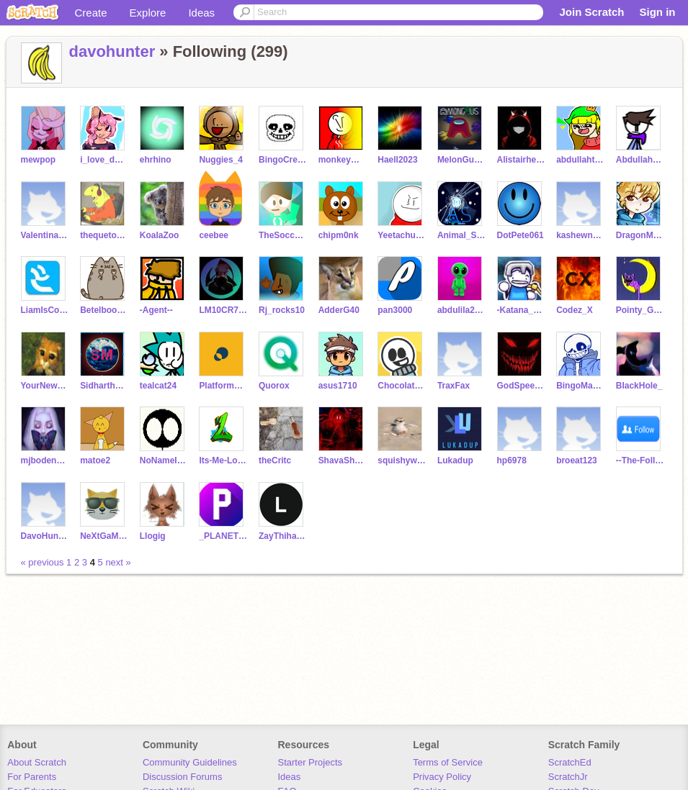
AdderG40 (338, 310)
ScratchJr (568, 776)
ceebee (213, 235)
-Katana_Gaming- (521, 310)
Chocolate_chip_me (401, 386)
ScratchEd (569, 762)
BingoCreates (283, 160)
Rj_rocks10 (282, 310)
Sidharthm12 (104, 386)
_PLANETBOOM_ (223, 536)
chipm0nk (338, 235)
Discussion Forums (183, 776)
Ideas (201, 12)
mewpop (38, 160)
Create (91, 12)
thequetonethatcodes (104, 235)
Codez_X (574, 310)
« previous (44, 562)
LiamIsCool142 (45, 310)
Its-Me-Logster (223, 460)
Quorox (274, 386)
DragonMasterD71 (640, 235)
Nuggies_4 (221, 160)
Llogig (153, 536)
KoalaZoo (159, 235)
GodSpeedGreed (521, 386)
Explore (148, 12)
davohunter (112, 51)
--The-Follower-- (640, 460)
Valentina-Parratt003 (45, 235)
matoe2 (95, 460)
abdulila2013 (461, 310)
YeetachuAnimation (401, 235)
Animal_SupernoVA (461, 235)
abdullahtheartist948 (580, 160)
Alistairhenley (521, 160)
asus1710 (337, 386)
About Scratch (36, 762)
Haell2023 (397, 160)
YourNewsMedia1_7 (45, 386)
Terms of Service (448, 762)
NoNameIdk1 (164, 460)
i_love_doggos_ (104, 160)
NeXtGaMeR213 (104, 536)
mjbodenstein (45, 460)
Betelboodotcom (104, 310)
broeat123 (576, 460)
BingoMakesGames (580, 386)
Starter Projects (310, 762)
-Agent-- (156, 310)
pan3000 (394, 310)
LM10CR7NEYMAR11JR (223, 310)
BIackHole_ (639, 386)
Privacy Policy (442, 776)
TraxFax (453, 386)
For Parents (31, 776)
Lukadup (455, 460)
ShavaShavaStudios (342, 460)
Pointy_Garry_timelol (640, 310)
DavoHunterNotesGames (45, 536)
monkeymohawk (342, 160)
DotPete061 (520, 235)
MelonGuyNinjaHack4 (461, 160)
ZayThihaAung (283, 536)
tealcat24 (158, 386)
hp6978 (512, 460)
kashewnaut (580, 235)
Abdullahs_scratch (640, 160)
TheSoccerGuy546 (283, 235)
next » (117, 562)
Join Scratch (591, 12)
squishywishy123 (401, 460)
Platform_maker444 (223, 386)
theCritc (275, 460)
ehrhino (155, 160)
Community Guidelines (190, 762)
